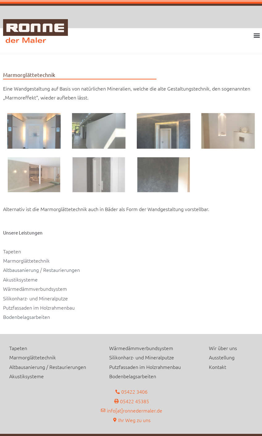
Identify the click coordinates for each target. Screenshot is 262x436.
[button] (257, 35)
